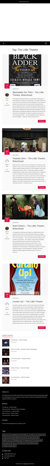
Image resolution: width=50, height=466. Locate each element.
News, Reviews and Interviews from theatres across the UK (25, 13)
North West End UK (25, 11)
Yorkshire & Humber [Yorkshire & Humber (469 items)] (9, 446)
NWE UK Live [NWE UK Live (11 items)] (7, 440)
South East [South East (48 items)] (38, 440)
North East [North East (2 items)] (24, 437)
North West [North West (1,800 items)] (34, 437)
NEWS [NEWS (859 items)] (15, 437)
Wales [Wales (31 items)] (22, 443)
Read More (41, 121)
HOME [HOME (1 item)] (33, 434)
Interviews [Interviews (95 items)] (41, 434)
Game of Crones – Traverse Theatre (20, 368)
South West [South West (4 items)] (6, 443)
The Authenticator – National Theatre (20, 377)
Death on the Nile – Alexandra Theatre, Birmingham (24, 349)
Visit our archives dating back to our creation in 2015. (14, 423)
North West (16, 88)
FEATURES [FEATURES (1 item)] (24, 434)
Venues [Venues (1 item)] (15, 443)
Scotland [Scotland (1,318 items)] (28, 440)
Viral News (26, 463)
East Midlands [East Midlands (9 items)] (14, 434)
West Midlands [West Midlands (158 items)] (32, 443)
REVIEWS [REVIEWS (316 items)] (18, 440)
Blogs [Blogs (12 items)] (5, 434)
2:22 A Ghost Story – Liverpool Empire (21, 358)
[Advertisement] (25, 31)
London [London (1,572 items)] (6, 437)
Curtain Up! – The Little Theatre (28, 301)
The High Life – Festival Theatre (19, 340)
